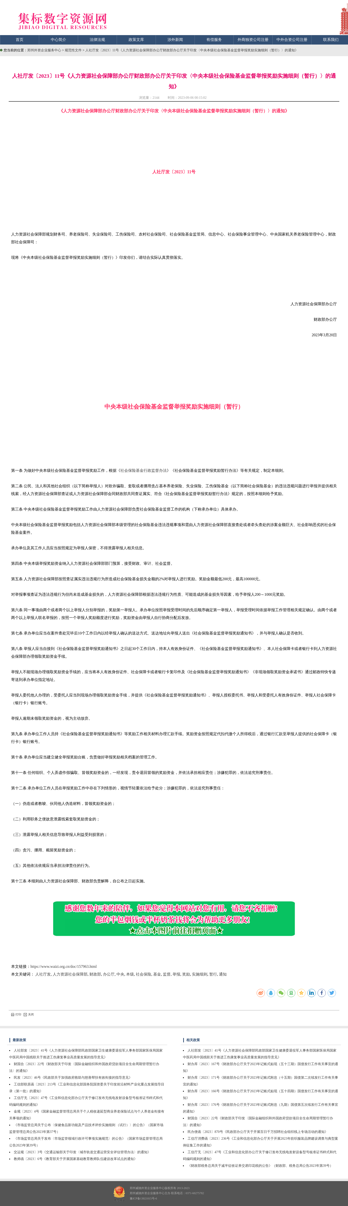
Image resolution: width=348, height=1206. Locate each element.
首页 (19, 40)
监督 (167, 974)
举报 (176, 974)
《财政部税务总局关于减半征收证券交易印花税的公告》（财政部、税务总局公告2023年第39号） (260, 1166)
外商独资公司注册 (253, 40)
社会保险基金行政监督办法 (143, 470)
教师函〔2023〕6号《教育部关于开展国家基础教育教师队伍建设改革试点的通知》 (75, 1159)
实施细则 (199, 974)
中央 (120, 974)
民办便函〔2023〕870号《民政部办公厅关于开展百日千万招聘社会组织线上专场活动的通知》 (258, 1132)
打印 (16, 1014)
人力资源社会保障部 (70, 974)
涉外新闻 (175, 40)
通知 (223, 974)
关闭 (29, 1014)
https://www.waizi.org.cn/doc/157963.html (63, 966)
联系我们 (331, 40)
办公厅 (109, 974)
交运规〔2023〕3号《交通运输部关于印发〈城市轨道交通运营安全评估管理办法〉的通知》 (82, 1152)
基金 (157, 974)
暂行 (213, 974)
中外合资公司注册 (291, 40)
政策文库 (136, 40)
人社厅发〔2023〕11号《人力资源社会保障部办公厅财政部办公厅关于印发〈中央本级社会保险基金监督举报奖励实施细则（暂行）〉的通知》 (191, 50)
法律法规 (97, 40)
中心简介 (58, 40)
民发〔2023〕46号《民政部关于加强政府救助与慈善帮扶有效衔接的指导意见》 (73, 1077)
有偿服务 (214, 40)
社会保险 (143, 974)
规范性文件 (74, 50)
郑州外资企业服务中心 (44, 50)
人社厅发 (43, 974)
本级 (130, 974)
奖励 (186, 974)
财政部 (95, 974)
